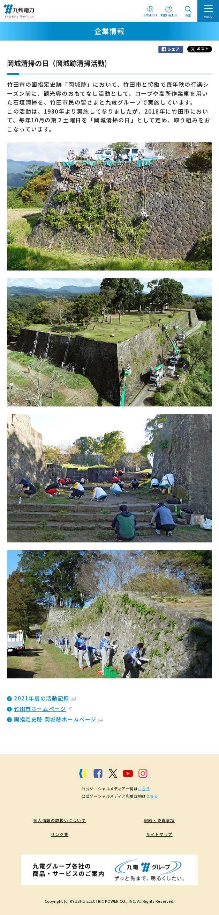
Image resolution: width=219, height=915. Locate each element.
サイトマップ (159, 834)
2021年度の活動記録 (45, 698)
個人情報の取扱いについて (59, 820)
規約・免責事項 (159, 820)
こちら (144, 788)
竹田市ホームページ (43, 708)
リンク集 (59, 834)
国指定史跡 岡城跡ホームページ (58, 719)
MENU (208, 17)
